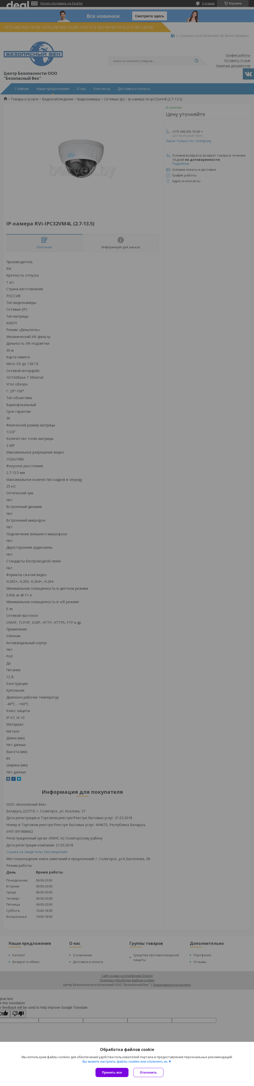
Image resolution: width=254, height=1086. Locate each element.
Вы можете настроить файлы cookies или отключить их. (125, 1061)
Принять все (112, 1072)
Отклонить (148, 1072)
